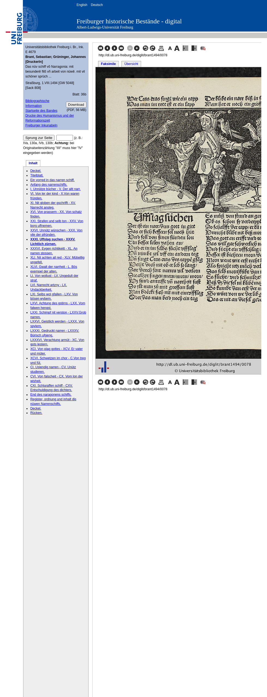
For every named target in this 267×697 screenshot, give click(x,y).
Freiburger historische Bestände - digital (129, 21)
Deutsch (97, 5)
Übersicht (131, 64)
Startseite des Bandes (41, 111)
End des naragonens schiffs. (50, 394)
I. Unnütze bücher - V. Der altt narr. (55, 189)
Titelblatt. (36, 175)
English (82, 5)
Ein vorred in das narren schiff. (52, 180)
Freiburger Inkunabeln (41, 125)
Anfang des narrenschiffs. (48, 185)
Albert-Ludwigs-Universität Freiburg (105, 27)
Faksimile (108, 64)
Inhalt (33, 163)
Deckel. (35, 171)
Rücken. (36, 413)
